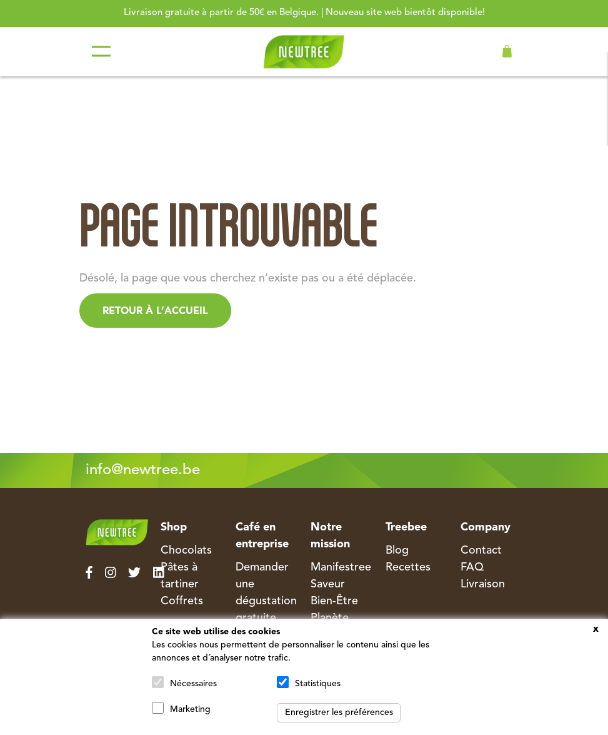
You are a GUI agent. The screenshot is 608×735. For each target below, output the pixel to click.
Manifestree (341, 567)
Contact (481, 550)
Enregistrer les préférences (339, 712)
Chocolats (186, 550)
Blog (397, 550)
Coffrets (182, 601)
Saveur (328, 584)
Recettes (408, 567)
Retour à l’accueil (155, 312)
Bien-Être (334, 601)
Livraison (483, 584)
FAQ (472, 567)
